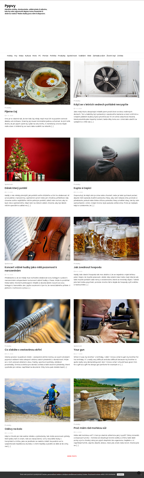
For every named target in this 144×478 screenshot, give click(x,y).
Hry (15, 56)
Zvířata (120, 56)
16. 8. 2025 (9, 354)
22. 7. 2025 (78, 354)
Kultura (28, 56)
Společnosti (72, 56)
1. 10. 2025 (9, 274)
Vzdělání (82, 56)
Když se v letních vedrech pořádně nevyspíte (101, 104)
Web (89, 56)
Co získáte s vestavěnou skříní (23, 349)
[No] (141, 475)
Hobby (10, 56)
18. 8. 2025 (78, 271)
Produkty (61, 56)
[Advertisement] (72, 35)
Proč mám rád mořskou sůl (90, 428)
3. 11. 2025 (9, 192)
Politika (53, 56)
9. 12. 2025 (9, 115)
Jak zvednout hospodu (87, 267)
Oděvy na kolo (13, 429)
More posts (72, 456)
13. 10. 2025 (79, 192)
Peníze (45, 56)
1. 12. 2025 (78, 108)
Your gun (79, 349)
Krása (21, 56)
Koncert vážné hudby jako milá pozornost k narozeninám (31, 269)
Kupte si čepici (82, 188)
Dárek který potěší (16, 188)
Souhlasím (120, 474)
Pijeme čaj (11, 111)
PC (39, 56)
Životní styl (111, 56)
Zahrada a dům (99, 56)
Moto (34, 56)
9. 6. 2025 (9, 433)
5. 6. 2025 (78, 432)
